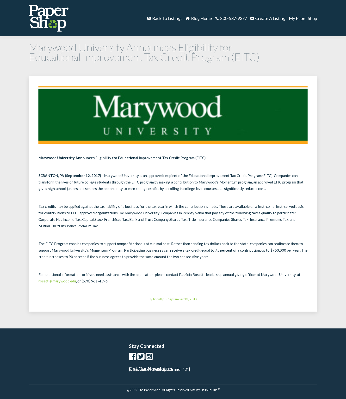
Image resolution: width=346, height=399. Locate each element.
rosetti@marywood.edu (57, 281)
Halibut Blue (210, 390)
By (156, 299)
